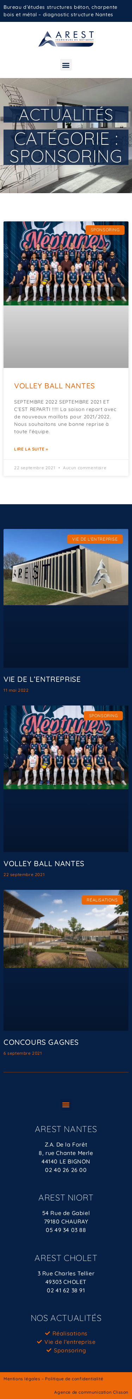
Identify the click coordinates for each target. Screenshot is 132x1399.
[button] (66, 65)
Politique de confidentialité (74, 1378)
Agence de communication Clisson (91, 1392)
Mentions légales (22, 1378)
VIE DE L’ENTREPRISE (42, 679)
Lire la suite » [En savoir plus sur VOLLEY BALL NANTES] (31, 449)
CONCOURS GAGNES (41, 1042)
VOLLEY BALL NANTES (54, 385)
